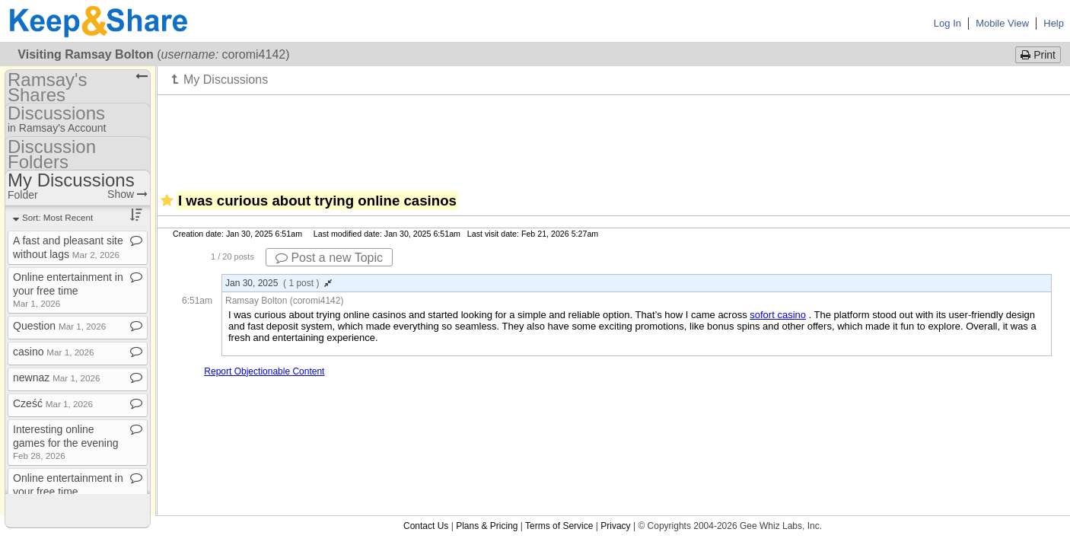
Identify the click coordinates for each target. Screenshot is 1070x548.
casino (53, 352)
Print (1038, 55)
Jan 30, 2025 (278, 283)
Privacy (615, 526)
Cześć (53, 403)
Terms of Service (559, 526)
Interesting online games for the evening (66, 441)
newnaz (56, 377)
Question (59, 326)
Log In (947, 23)
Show (127, 194)
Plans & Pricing (486, 526)
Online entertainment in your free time (68, 289)
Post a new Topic (329, 257)
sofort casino (778, 314)
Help (1053, 23)
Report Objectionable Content (264, 371)
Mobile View (1002, 23)
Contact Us (425, 526)
